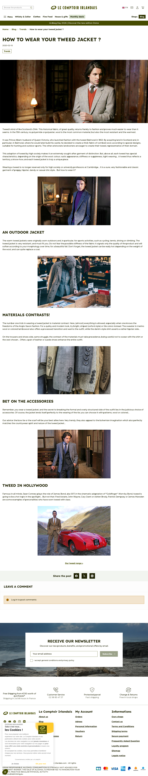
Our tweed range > (74, 563)
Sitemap (116, 751)
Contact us (117, 721)
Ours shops (117, 717)
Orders (78, 717)
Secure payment (120, 736)
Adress (78, 721)
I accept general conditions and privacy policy (54, 660)
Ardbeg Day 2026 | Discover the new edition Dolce (74, 23)
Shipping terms (119, 731)
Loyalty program (120, 746)
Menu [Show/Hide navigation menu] (8, 16)
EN (125, 7)
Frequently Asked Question (126, 741)
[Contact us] (132, 7)
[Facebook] (76, 576)
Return (78, 736)
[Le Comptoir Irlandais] (74, 7)
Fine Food (47, 16)
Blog (142, 16)
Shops (134, 16)
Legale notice (118, 755)
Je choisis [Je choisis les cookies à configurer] (15, 764)
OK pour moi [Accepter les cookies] (41, 764)
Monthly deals (77, 16)
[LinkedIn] (92, 576)
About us (43, 717)
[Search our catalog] (18, 7)
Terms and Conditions (123, 726)
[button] (5, 772)
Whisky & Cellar (23, 16)
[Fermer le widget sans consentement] (14, 724)
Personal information (86, 726)
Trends (7, 51)
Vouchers (80, 731)
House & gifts (61, 16)
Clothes (36, 16)
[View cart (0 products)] (143, 7)
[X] (84, 576)
